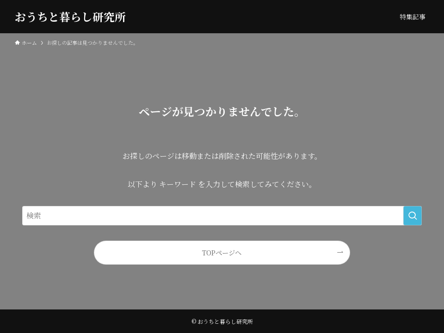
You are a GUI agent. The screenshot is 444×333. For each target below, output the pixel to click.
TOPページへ (221, 252)
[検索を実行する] (412, 215)
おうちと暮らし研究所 (70, 16)
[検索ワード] (222, 215)
